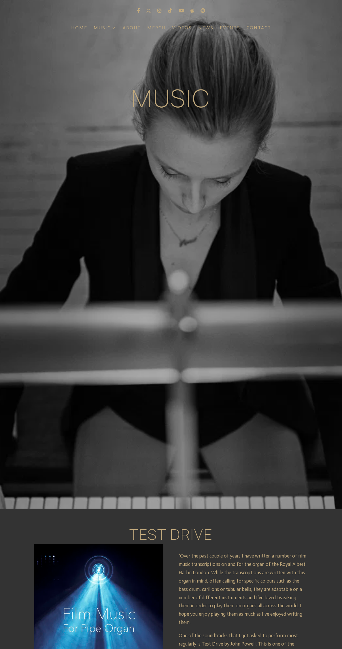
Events (230, 28)
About (132, 28)
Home (79, 28)
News (205, 28)
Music (102, 28)
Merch (156, 28)
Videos (182, 28)
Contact (259, 28)
